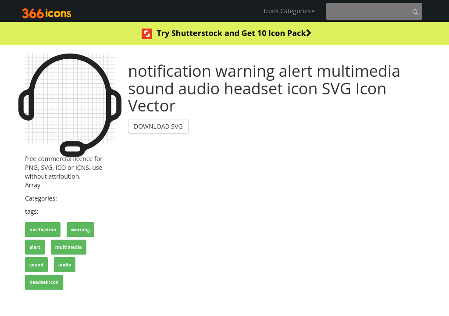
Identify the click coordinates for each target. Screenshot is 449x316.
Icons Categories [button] (289, 11)
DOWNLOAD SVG (158, 126)
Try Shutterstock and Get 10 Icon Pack (226, 33)
